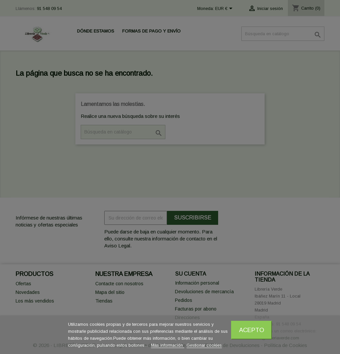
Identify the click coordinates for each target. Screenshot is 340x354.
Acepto (251, 329)
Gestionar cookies (204, 345)
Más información (167, 345)
